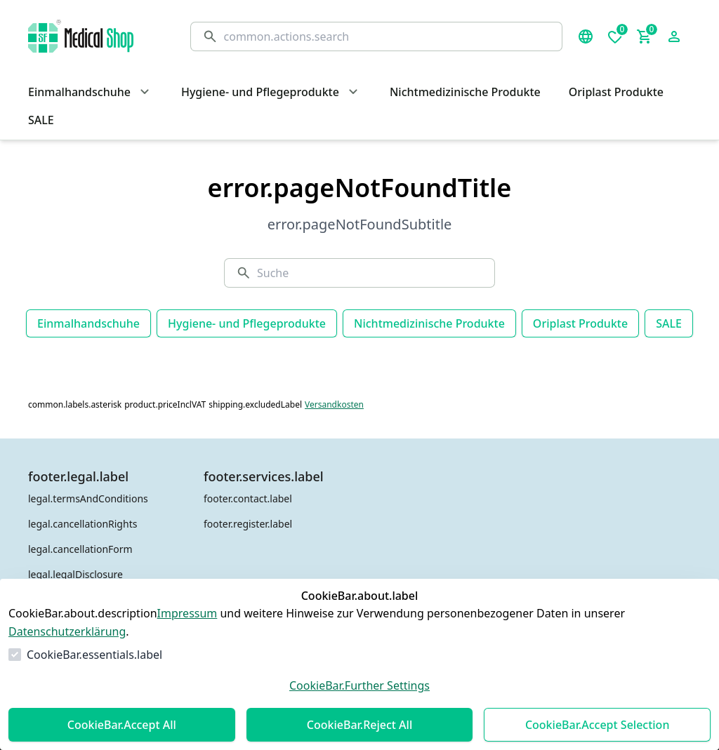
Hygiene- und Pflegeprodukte (247, 323)
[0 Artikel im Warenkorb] (645, 36)
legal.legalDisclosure (75, 574)
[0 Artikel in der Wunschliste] (615, 36)
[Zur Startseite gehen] (95, 36)
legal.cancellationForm (80, 549)
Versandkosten (334, 404)
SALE (669, 323)
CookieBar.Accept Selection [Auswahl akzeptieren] (597, 724)
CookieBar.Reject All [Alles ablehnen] (359, 724)
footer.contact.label (248, 498)
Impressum (187, 613)
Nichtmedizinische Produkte (429, 323)
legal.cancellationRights (82, 523)
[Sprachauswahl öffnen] (586, 36)
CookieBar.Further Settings (359, 685)
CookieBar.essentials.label (94, 654)
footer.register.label (248, 523)
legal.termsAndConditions (88, 498)
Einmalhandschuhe (88, 323)
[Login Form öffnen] (674, 36)
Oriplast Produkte (580, 323)
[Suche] (387, 36)
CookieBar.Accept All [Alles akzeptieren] (121, 724)
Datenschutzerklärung (67, 631)
